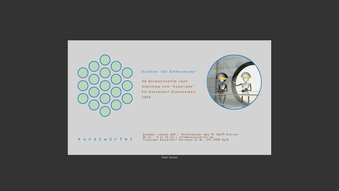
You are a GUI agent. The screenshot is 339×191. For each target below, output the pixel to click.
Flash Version (170, 157)
